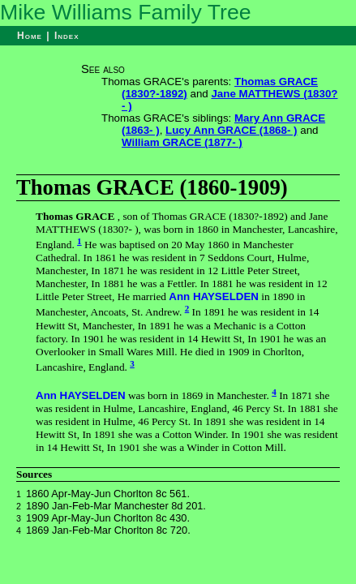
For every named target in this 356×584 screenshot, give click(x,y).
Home (29, 35)
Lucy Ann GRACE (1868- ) (231, 130)
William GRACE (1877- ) (182, 142)
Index (66, 35)
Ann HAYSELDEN (214, 296)
